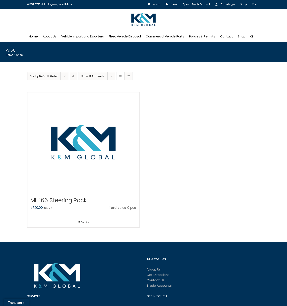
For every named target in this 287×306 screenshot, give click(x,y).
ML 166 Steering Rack (58, 200)
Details (85, 222)
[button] (251, 36)
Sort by (44, 76)
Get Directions (158, 275)
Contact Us (155, 280)
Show (92, 76)
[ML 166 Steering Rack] (83, 142)
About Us (154, 269)
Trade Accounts (159, 285)
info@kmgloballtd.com (60, 4)
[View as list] (128, 76)
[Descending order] (73, 76)
